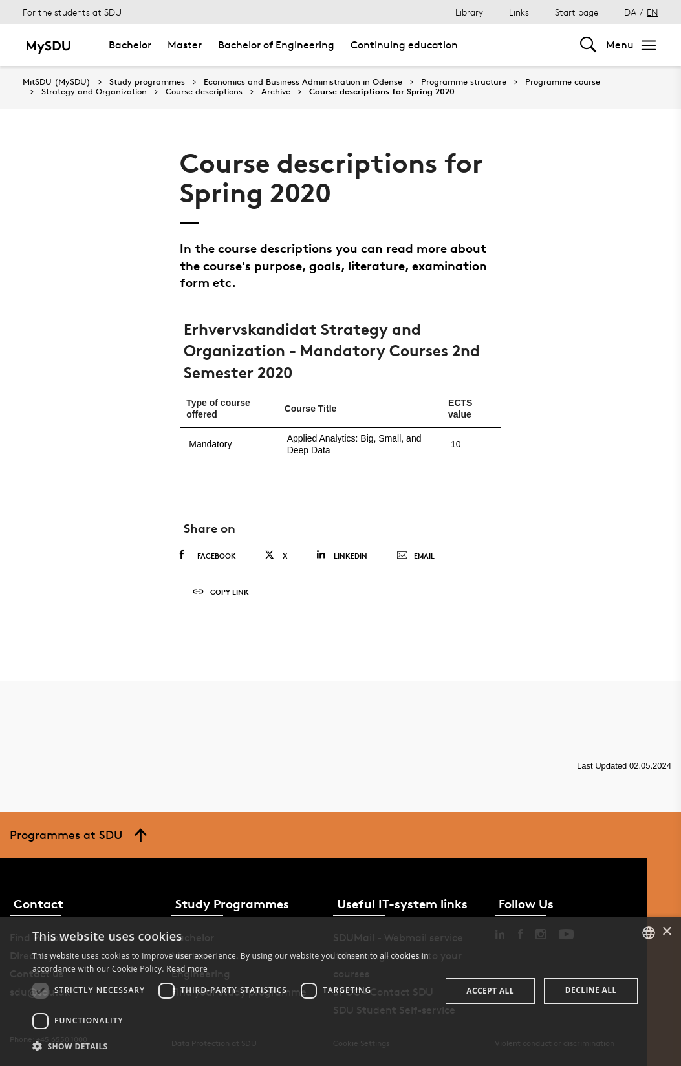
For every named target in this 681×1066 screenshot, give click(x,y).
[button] (230, 1046)
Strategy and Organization (94, 91)
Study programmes (147, 82)
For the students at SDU (72, 11)
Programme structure (463, 82)
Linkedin (341, 554)
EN (652, 11)
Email (415, 556)
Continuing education (404, 45)
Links (519, 11)
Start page (576, 11)
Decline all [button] (591, 990)
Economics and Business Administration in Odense (303, 82)
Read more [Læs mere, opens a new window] (187, 968)
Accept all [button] (490, 990)
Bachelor (130, 45)
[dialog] (340, 991)
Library (469, 11)
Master (185, 45)
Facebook (208, 555)
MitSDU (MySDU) (57, 82)
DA (630, 11)
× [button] (666, 932)
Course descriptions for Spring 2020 (382, 91)
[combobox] (648, 932)
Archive (275, 91)
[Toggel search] (588, 45)
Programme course (562, 82)
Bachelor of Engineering (276, 45)
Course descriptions (204, 91)
